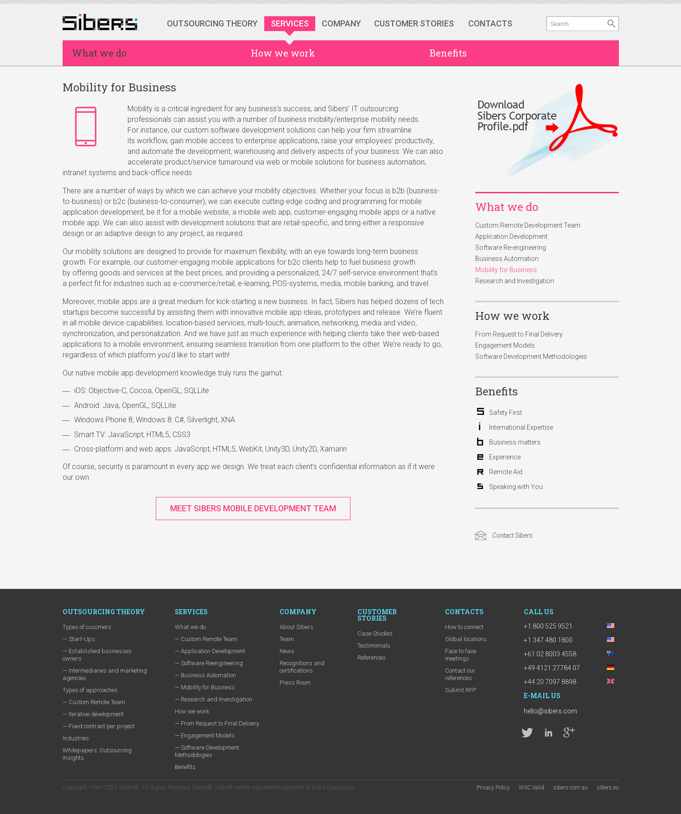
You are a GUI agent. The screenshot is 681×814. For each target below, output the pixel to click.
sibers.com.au (570, 787)
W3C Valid (531, 787)
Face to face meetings (460, 655)
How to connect (464, 626)
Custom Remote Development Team (527, 225)
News (287, 651)
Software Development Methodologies (531, 356)
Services (290, 23)
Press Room (295, 682)
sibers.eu (608, 787)
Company (341, 23)
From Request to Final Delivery (519, 334)
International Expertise (521, 427)
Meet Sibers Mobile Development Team (253, 508)
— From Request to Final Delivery (217, 723)
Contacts (490, 23)
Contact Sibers (512, 535)
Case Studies (375, 633)
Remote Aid (505, 472)
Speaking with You (516, 486)
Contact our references (460, 674)
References (371, 657)
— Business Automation (205, 675)
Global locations (466, 639)
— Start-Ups (79, 639)
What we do (99, 53)
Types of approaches (90, 690)
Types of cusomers (87, 626)
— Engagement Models (205, 735)
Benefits (448, 53)
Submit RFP (460, 690)
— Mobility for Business (205, 687)
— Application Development (210, 651)
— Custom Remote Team (94, 702)
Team (287, 639)
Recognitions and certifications (302, 667)
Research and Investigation (514, 281)
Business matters (515, 442)
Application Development (511, 236)
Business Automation (507, 258)
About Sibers (296, 626)
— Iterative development (93, 714)
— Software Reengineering (209, 663)
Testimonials (373, 645)
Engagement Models (505, 345)
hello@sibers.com (550, 711)
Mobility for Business (506, 269)
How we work (283, 53)
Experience (505, 457)
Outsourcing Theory (212, 23)
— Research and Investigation (213, 699)
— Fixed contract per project (98, 726)
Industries (76, 738)
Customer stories (414, 23)
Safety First (505, 412)
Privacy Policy (493, 787)
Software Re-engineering (510, 247)
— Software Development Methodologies (207, 751)
